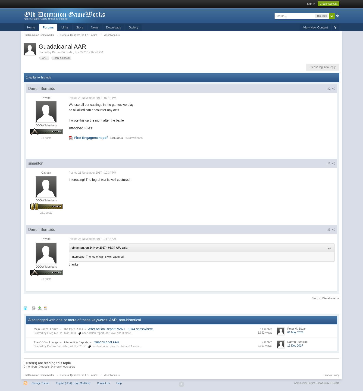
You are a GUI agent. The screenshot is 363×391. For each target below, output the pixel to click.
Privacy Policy (331, 375)
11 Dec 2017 (295, 345)
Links (64, 27)
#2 (331, 163)
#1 (331, 88)
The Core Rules (73, 329)
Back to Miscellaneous (325, 298)
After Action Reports (76, 342)
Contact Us (103, 383)
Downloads (113, 27)
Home (31, 27)
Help (119, 383)
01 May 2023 (295, 332)
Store (79, 27)
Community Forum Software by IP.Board (316, 383)
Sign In (311, 3)
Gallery (133, 27)
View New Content (315, 27)
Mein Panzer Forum (46, 329)
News (95, 27)
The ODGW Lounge (46, 342)
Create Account (328, 3)
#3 (331, 229)
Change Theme (40, 383)
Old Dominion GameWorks (39, 375)
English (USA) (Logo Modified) (73, 383)
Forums (48, 27)
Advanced (337, 16)
